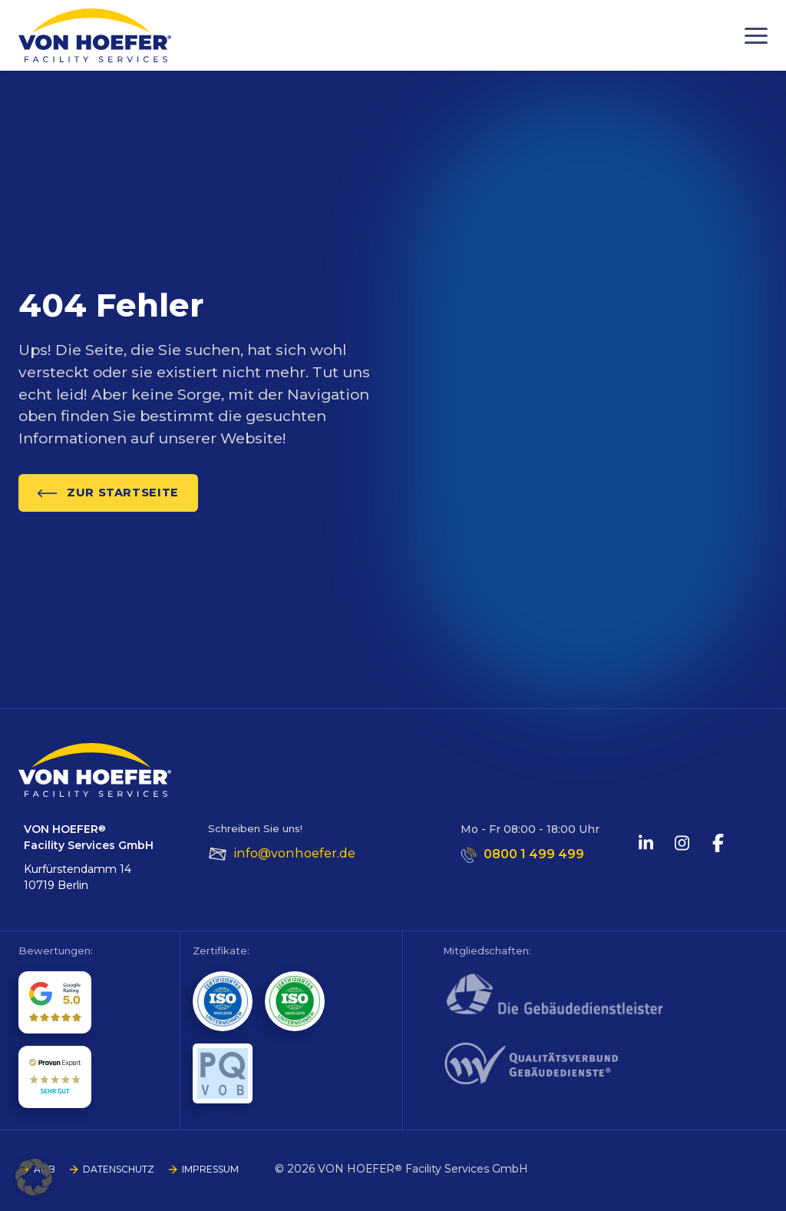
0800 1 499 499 (534, 854)
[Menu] (756, 35)
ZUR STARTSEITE (108, 492)
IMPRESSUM (210, 1169)
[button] (34, 1177)
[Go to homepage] (94, 35)
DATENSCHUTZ (118, 1169)
